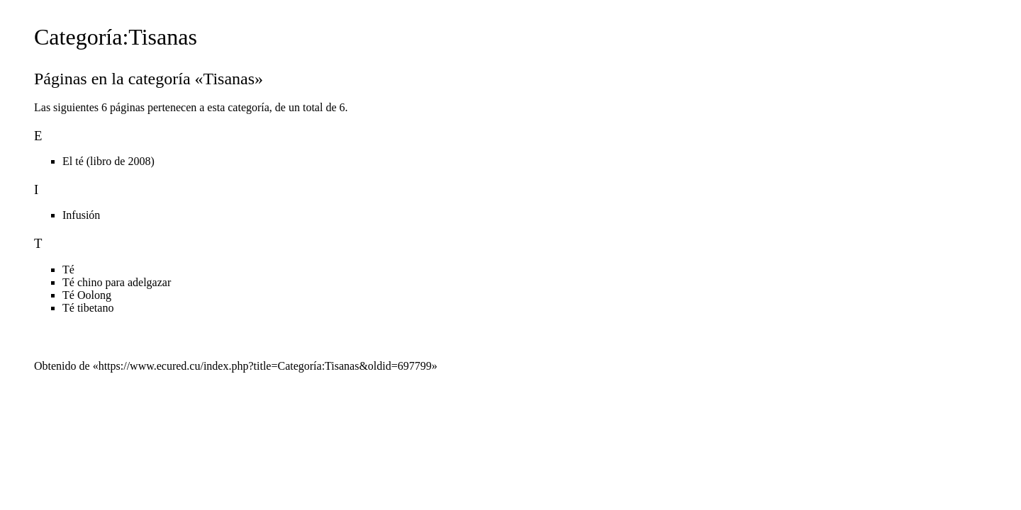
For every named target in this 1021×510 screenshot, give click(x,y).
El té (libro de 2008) (108, 161)
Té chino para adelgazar (116, 282)
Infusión (81, 215)
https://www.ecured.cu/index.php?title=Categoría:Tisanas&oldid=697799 (265, 366)
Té (68, 270)
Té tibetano (87, 308)
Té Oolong (86, 295)
